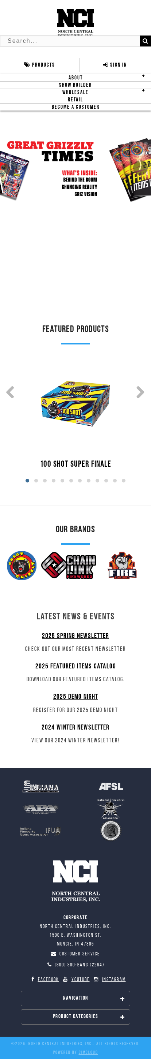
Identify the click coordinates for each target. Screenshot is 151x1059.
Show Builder (75, 85)
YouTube (76, 979)
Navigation (94, 999)
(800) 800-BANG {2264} (75, 965)
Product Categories (89, 1017)
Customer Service (75, 954)
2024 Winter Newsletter (75, 727)
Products (39, 64)
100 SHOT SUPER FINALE (75, 464)
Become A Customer (76, 107)
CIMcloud (88, 1053)
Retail (75, 99)
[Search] (145, 41)
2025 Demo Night (75, 697)
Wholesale (75, 92)
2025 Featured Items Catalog (75, 666)
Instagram (109, 979)
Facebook (44, 979)
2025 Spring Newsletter (75, 636)
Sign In (115, 64)
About (76, 77)
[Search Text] (75, 41)
